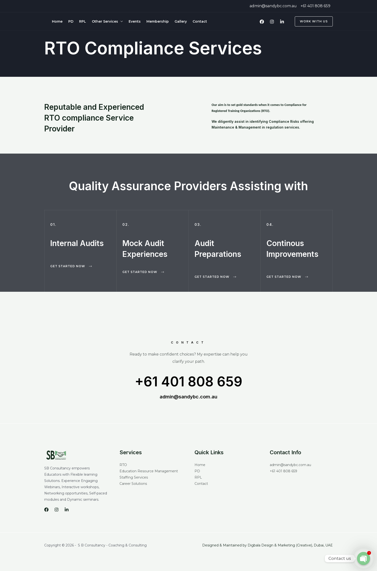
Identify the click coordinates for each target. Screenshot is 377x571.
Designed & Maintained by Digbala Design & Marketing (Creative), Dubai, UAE (267, 545)
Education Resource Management (148, 471)
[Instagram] (272, 21)
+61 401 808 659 (188, 381)
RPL (82, 21)
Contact (200, 21)
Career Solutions (133, 483)
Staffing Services (133, 477)
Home (57, 21)
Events (135, 21)
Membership (157, 21)
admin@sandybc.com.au (188, 397)
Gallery (181, 21)
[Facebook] (262, 21)
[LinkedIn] (282, 21)
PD (70, 21)
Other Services (105, 21)
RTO (123, 465)
